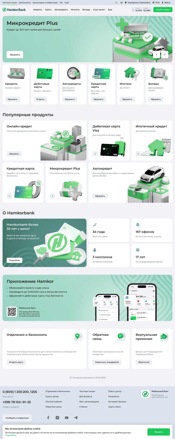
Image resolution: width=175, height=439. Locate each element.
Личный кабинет (54, 401)
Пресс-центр (114, 391)
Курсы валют (52, 396)
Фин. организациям (89, 401)
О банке (83, 406)
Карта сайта (114, 406)
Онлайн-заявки (163, 10)
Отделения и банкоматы (58, 391)
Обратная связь (54, 406)
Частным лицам (10, 3)
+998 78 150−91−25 (17, 402)
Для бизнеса (25, 3)
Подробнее (10, 435)
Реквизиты (113, 396)
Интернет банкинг (117, 401)
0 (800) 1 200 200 (16, 392)
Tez (61, 3)
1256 (33, 392)
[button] (165, 2)
